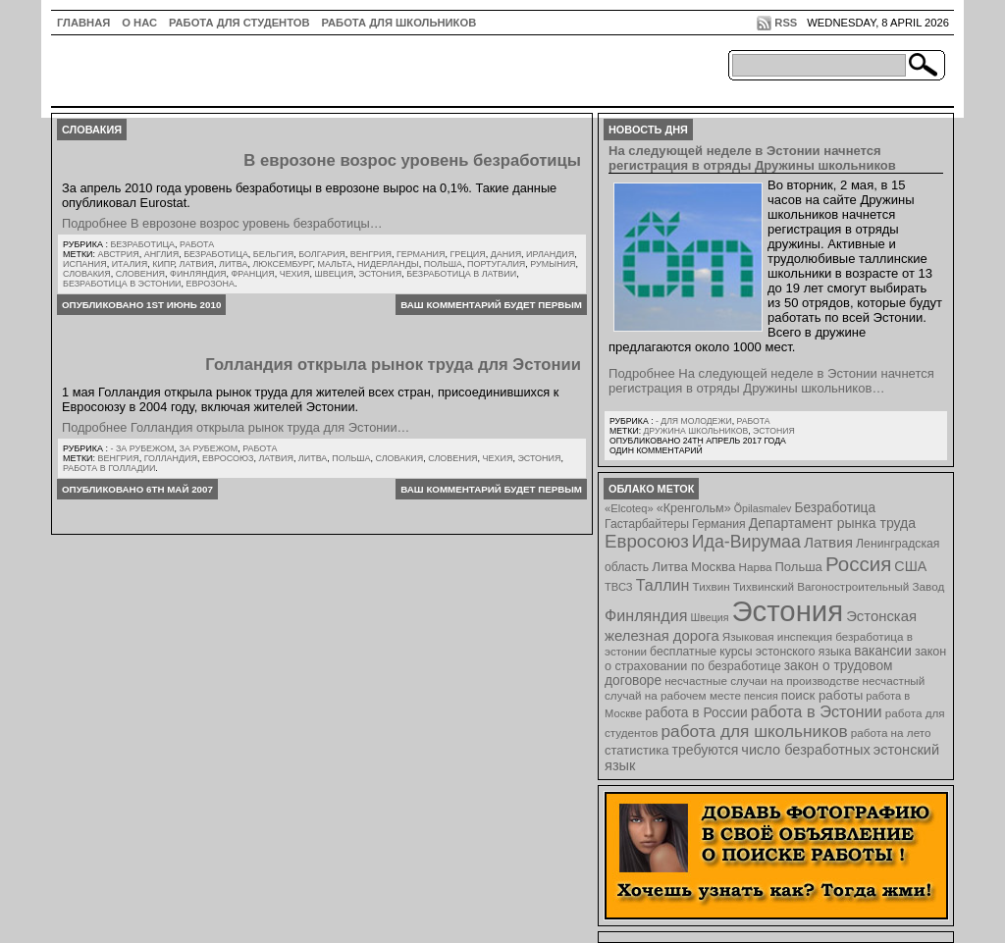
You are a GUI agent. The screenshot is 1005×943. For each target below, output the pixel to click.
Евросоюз (227, 458)
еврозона (210, 283)
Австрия (118, 254)
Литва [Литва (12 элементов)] (670, 566)
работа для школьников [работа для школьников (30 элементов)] (754, 731)
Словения (140, 274)
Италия (130, 264)
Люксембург (282, 264)
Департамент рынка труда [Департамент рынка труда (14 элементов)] (832, 523)
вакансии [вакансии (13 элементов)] (883, 651)
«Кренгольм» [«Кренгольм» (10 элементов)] (694, 508)
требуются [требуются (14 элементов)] (705, 750)
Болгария (321, 254)
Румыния (552, 264)
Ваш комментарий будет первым (491, 304)
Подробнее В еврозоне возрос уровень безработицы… (222, 223)
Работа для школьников (399, 22)
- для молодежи (694, 421)
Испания (85, 264)
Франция (253, 274)
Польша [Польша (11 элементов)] (798, 566)
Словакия (87, 274)
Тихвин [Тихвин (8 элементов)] (711, 586)
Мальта (334, 264)
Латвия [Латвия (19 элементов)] (828, 542)
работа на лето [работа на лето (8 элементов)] (891, 732)
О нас (139, 22)
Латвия (197, 264)
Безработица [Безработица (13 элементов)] (834, 507)
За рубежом (209, 448)
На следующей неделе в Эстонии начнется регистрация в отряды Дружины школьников (752, 158)
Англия (162, 254)
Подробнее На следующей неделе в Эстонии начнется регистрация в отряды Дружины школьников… (771, 380)
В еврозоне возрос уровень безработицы (412, 160)
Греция (467, 254)
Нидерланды (388, 264)
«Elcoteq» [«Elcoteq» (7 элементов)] (629, 508)
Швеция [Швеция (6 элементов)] (709, 617)
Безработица (142, 244)
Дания (506, 254)
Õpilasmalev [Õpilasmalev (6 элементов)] (763, 508)
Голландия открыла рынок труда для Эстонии (393, 364)
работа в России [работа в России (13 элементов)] (696, 713)
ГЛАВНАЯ (83, 22)
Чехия (295, 274)
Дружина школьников (695, 431)
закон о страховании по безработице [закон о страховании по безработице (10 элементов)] (775, 659)
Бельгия (273, 254)
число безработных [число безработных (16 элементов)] (805, 750)
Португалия (496, 264)
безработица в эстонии (122, 283)
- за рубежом (142, 448)
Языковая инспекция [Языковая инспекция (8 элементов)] (777, 636)
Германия (421, 254)
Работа (197, 244)
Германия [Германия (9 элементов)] (719, 524)
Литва (233, 264)
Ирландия (550, 254)
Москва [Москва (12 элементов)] (713, 566)
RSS (785, 22)
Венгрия (371, 254)
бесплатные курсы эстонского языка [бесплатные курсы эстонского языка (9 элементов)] (750, 651)
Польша (443, 264)
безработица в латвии (461, 274)
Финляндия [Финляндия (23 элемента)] (646, 615)
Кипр (163, 264)
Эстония (379, 274)
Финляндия (198, 274)
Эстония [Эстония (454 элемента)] (788, 611)
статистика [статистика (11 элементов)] (636, 750)
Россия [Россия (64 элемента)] (858, 563)
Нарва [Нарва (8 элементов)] (754, 566)
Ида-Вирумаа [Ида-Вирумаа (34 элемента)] (746, 541)
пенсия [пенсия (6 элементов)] (761, 696)
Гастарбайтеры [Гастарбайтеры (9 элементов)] (647, 524)
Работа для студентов (239, 22)
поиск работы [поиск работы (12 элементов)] (822, 695)
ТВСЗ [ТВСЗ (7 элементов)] (619, 587)
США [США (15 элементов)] (910, 566)
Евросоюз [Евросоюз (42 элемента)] (647, 541)
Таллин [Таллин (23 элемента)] (663, 585)
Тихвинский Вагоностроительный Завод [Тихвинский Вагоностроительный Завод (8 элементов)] (839, 586)
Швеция (333, 274)
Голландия (170, 458)
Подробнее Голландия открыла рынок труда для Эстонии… (235, 427)
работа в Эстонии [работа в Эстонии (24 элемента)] (816, 711)
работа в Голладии (109, 468)
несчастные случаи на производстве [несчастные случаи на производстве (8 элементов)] (761, 680)
